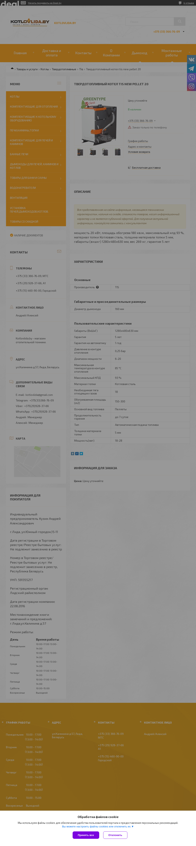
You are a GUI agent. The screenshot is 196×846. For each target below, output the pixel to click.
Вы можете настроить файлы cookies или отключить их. (96, 826)
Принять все (86, 835)
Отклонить (115, 835)
